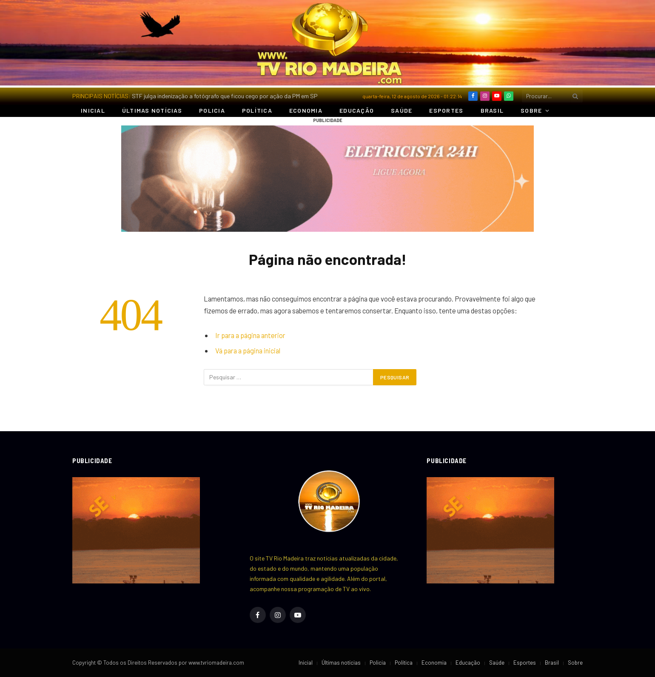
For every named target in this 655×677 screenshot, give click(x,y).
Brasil (492, 110)
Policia (212, 110)
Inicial (93, 110)
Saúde (401, 110)
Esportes (446, 110)
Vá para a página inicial (247, 350)
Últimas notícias (152, 110)
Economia (305, 110)
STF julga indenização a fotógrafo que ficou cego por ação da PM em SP (225, 96)
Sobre (531, 110)
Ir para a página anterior (250, 335)
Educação (356, 110)
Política (257, 110)
